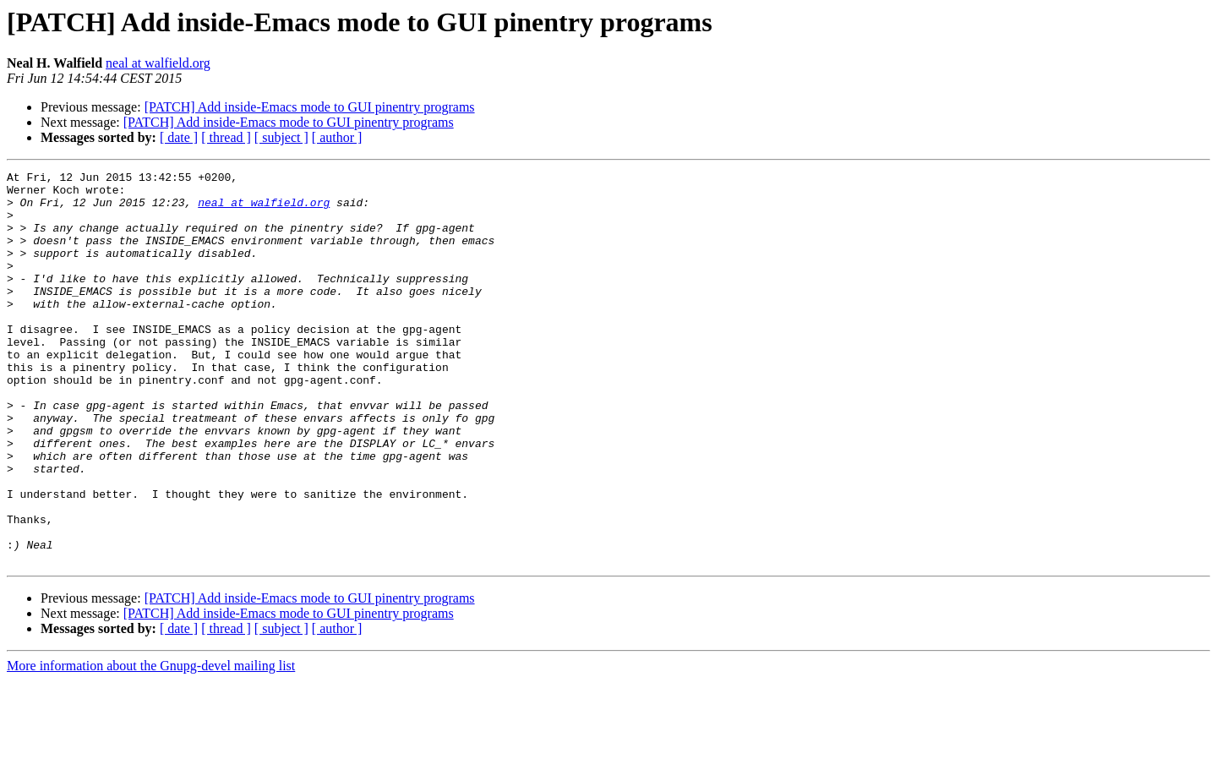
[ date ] (179, 137)
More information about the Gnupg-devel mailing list (151, 744)
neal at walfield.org (158, 63)
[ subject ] (281, 137)
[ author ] (337, 137)
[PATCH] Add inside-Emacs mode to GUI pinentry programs (310, 107)
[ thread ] (226, 137)
